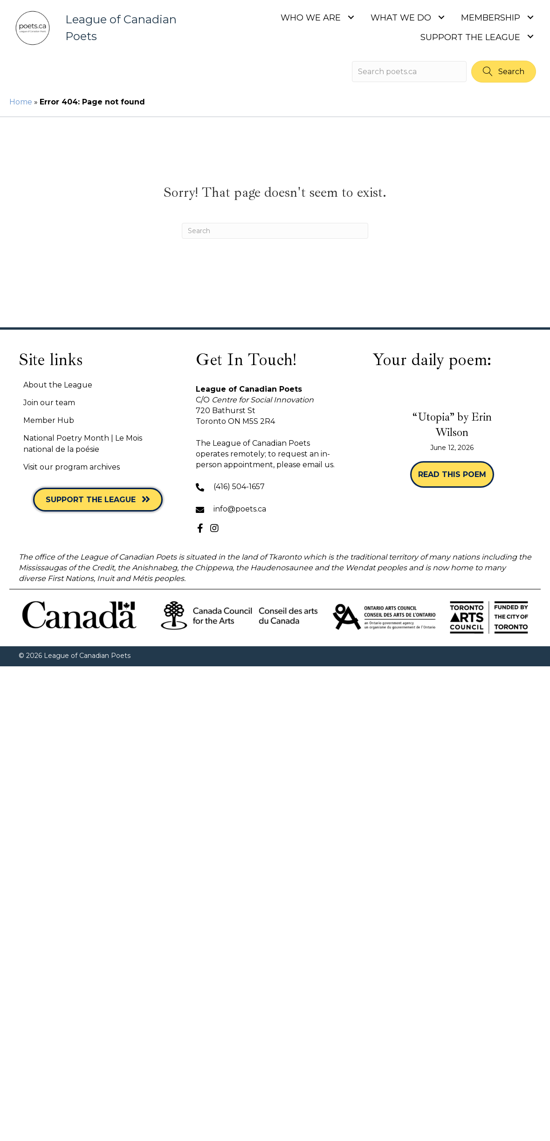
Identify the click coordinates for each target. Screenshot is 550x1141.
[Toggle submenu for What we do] (441, 17)
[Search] (275, 231)
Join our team (49, 402)
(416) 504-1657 (239, 486)
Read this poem (456, 474)
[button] (503, 72)
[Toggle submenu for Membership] (530, 17)
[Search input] (409, 71)
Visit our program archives (71, 467)
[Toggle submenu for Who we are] (351, 17)
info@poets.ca (239, 509)
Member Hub (48, 420)
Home (20, 101)
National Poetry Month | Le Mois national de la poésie (82, 443)
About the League (57, 384)
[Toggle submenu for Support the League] (530, 36)
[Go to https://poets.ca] (99, 28)
